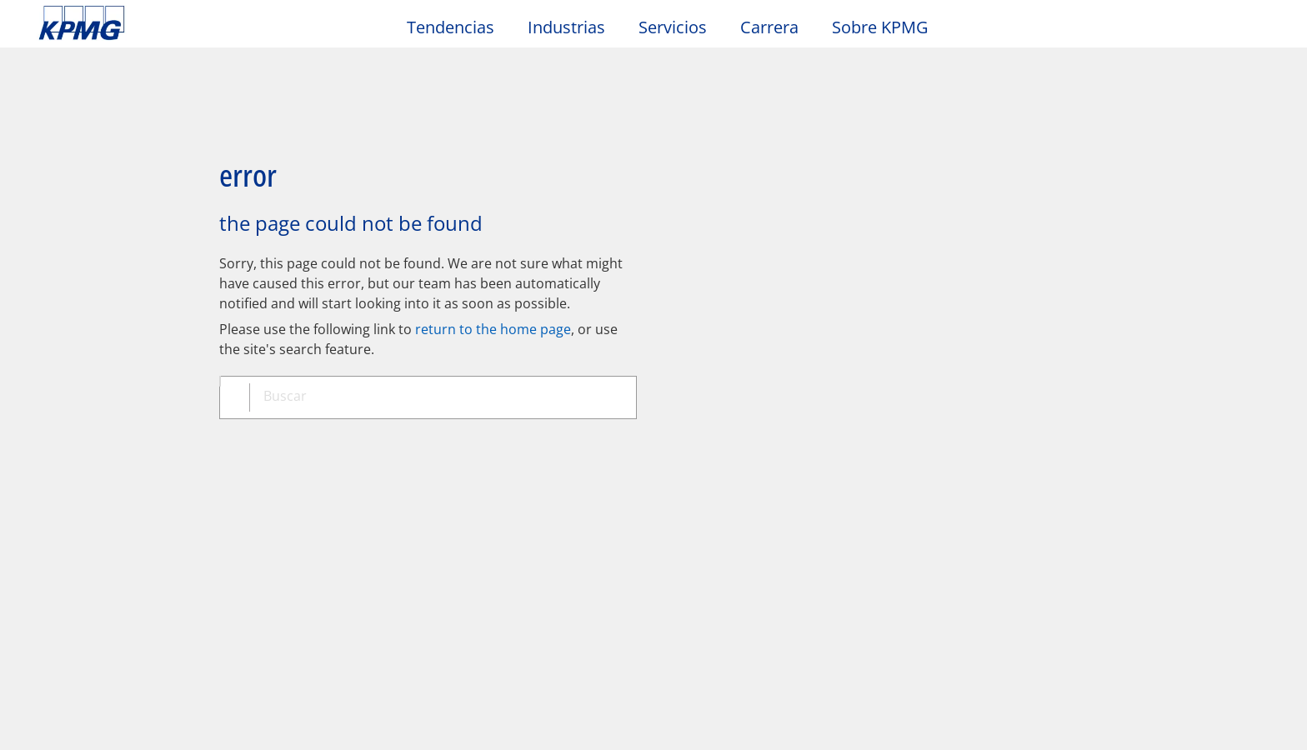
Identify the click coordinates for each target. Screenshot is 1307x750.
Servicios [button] (672, 28)
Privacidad (161, 437)
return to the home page (493, 271)
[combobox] (434, 341)
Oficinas (67, 539)
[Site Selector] (1253, 30)
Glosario (624, 437)
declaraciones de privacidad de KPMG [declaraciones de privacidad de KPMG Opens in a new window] (559, 697)
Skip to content (158, 23)
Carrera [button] (769, 28)
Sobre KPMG (880, 28)
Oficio (62, 437)
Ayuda (531, 437)
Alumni (448, 508)
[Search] (1217, 31)
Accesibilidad (284, 437)
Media (254, 508)
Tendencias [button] (450, 28)
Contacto (74, 508)
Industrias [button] (566, 28)
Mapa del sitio (420, 437)
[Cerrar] (1067, 722)
